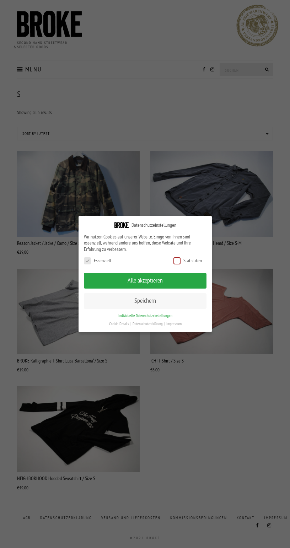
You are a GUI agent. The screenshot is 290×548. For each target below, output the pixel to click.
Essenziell (97, 260)
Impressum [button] (173, 324)
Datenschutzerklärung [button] (147, 324)
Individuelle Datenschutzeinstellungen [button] (145, 315)
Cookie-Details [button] (119, 324)
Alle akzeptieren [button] (145, 280)
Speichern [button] (145, 301)
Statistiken (187, 260)
